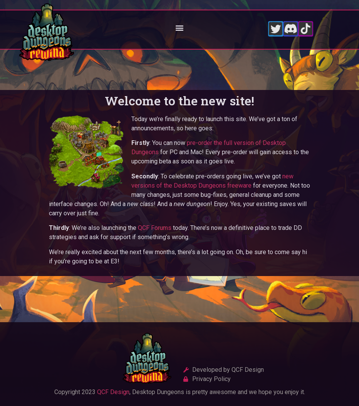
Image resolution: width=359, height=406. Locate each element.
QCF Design (113, 392)
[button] (179, 28)
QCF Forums (154, 227)
